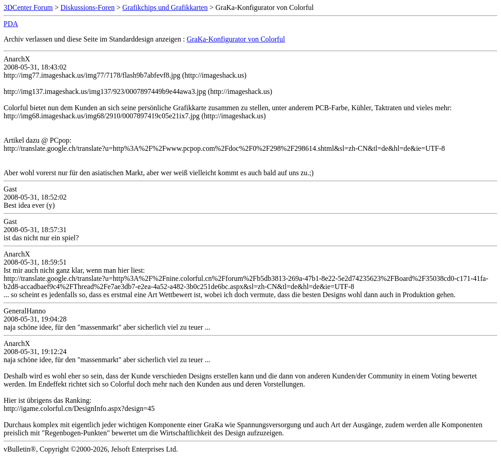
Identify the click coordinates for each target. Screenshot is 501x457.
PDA (11, 24)
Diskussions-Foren (87, 7)
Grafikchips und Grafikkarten (165, 7)
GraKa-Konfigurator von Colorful (236, 39)
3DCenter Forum (28, 7)
